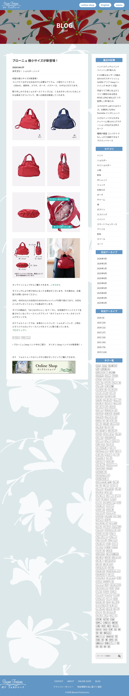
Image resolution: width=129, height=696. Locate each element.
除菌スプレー (110, 643)
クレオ (118, 434)
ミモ (119, 578)
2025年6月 (102, 283)
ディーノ (110, 496)
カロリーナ (100, 420)
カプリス (99, 413)
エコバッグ (102, 214)
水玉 (105, 629)
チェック (99, 489)
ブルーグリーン (102, 537)
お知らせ (101, 189)
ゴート (112, 448)
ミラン (98, 581)
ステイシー (100, 461)
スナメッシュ (112, 465)
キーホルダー (101, 431)
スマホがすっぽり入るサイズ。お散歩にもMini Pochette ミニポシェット (109, 109)
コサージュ (100, 444)
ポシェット (102, 179)
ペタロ (107, 547)
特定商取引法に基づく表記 (89, 686)
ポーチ (100, 194)
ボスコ (109, 550)
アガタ (114, 376)
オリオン (99, 403)
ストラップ (100, 465)
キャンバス (115, 424)
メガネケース (108, 581)
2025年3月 (102, 297)
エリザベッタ (110, 396)
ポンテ (98, 564)
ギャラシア (112, 431)
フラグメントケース (112, 530)
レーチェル (100, 609)
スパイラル (100, 468)
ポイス (107, 557)
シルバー (108, 455)
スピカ (109, 468)
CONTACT (58, 681)
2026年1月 (102, 268)
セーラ (98, 485)
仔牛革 (98, 619)
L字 (97, 369)
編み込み (107, 633)
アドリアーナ (108, 379)
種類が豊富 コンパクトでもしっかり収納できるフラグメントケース (108, 137)
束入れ (115, 626)
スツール (101, 238)
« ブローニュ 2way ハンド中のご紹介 (29, 344)
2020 (99, 347)
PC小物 (112, 372)
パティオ (110, 509)
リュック (101, 184)
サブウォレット (102, 451)
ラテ (111, 588)
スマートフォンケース (107, 224)
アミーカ (99, 383)
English (105, 5)
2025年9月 (102, 273)
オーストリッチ (102, 407)
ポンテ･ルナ (108, 564)
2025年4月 (102, 292)
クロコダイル (110, 437)
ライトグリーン (102, 588)
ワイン (98, 612)
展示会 (114, 622)
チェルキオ (109, 489)
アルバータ (116, 383)
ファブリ (107, 527)
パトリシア (100, 513)
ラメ (117, 588)
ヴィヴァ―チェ (102, 615)
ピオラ (107, 520)
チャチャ (99, 492)
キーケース (109, 427)
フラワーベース (102, 533)
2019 (99, 352)
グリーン (99, 441)
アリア (107, 383)
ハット (98, 502)
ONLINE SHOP (84, 681)
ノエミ (113, 499)
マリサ (110, 568)
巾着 (98, 626)
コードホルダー (102, 448)
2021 (99, 342)
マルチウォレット (113, 571)
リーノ (109, 598)
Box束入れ (113, 366)
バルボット (100, 506)
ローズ (116, 609)
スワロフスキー (102, 479)
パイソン (110, 506)
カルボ (116, 413)
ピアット (99, 520)
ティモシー (100, 496)
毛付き (98, 629)
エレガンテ (108, 400)
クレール (99, 437)
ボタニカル (100, 554)
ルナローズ (100, 602)
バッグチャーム (109, 502)
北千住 (106, 619)
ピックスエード (102, 523)
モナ (106, 585)
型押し (98, 622)
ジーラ (109, 458)
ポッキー (99, 561)
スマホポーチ (101, 472)
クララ (98, 434)
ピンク (98, 527)
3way (105, 366)
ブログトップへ (19, 330)
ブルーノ (113, 537)
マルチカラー (101, 574)
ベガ (108, 544)
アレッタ (99, 386)
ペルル (114, 547)
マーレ (110, 574)
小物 (99, 170)
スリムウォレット (102, 475)
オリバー (108, 403)
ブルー (112, 533)
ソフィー (114, 485)
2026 (99, 317)
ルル (108, 602)
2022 (99, 337)
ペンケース (100, 550)
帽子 (109, 626)
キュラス (99, 427)
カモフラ (108, 413)
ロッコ (109, 609)
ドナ (98, 499)
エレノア (117, 400)
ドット (117, 496)
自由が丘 (110, 636)
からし (107, 376)
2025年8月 (102, 278)
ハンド (37, 71)
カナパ (112, 407)
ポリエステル (110, 561)
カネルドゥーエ (111, 410)
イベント (101, 219)
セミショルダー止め (103, 482)
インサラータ (101, 389)
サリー (118, 451)
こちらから (55, 284)
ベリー (114, 544)
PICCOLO (99, 376)
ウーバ (112, 393)
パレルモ (108, 516)
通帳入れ (99, 643)
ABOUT (70, 681)
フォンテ (99, 530)
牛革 (110, 629)
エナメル (99, 396)
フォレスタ (116, 527)
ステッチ (110, 461)
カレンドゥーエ (111, 417)
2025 (99, 322)
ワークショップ (109, 612)
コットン (110, 444)
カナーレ (99, 410)
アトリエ (101, 229)
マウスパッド (101, 568)
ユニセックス (116, 585)
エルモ (98, 400)
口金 (112, 619)
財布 (99, 175)
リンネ (116, 595)
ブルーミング (101, 540)
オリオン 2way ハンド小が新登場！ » (65, 344)
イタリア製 (109, 386)
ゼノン (106, 485)
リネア (106, 592)
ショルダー (28, 71)
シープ (116, 455)
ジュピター (100, 458)
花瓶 (98, 640)
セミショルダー (104, 165)
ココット (115, 441)
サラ (111, 451)
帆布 (99, 233)
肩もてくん (100, 636)
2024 (99, 327)
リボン (113, 592)
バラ (118, 502)
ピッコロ (113, 523)
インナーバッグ (102, 393)
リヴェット (100, 598)
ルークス (115, 602)
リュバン (108, 595)
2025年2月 (102, 302)
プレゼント (100, 544)
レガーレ (113, 605)
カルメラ (99, 417)
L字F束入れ (105, 369)
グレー (107, 441)
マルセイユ (100, 571)
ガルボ (105, 424)
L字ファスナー (101, 372)
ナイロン (16, 337)
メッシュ (99, 585)
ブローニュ (26, 337)
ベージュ (99, 547)
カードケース (112, 420)
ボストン (101, 209)
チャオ (118, 489)
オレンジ (117, 403)
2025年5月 (102, 288)
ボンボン (99, 557)
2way (98, 366)
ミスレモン (100, 578)
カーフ (98, 424)
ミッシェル (111, 578)
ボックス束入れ (112, 554)
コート (100, 243)
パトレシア (111, 513)
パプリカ (99, 516)
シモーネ (99, 455)
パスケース (100, 509)
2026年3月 (102, 258)
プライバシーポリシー (63, 686)
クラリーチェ (108, 434)
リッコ (98, 592)
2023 (99, 332)
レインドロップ (102, 605)
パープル (117, 516)
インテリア (112, 389)
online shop (87, 5)
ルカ (115, 598)
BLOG (98, 681)
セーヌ (115, 482)
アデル (98, 379)
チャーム (101, 199)
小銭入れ (107, 622)
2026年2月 (102, 263)
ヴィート (113, 615)
